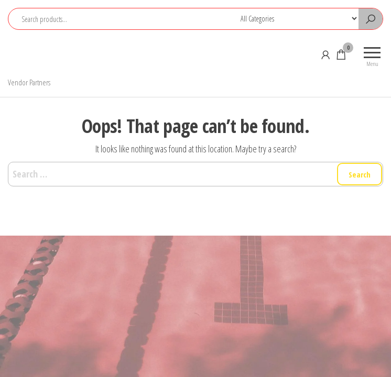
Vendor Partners (29, 82)
